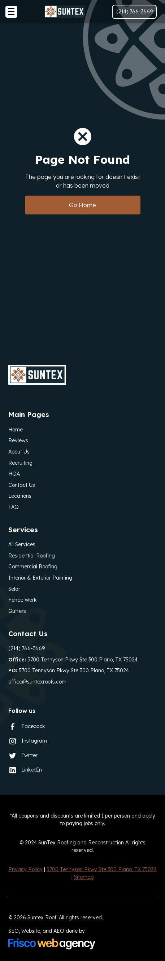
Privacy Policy (25, 869)
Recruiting (20, 463)
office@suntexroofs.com (37, 681)
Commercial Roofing (32, 566)
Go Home (82, 205)
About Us (19, 451)
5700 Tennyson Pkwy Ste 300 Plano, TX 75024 (73, 659)
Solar (14, 589)
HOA (14, 474)
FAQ (13, 507)
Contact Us (21, 485)
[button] (11, 12)
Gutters (17, 611)
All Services (21, 544)
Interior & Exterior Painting (40, 577)
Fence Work (22, 600)
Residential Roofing (31, 555)
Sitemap (84, 877)
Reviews (18, 440)
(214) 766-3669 (26, 648)
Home (15, 429)
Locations (19, 496)
